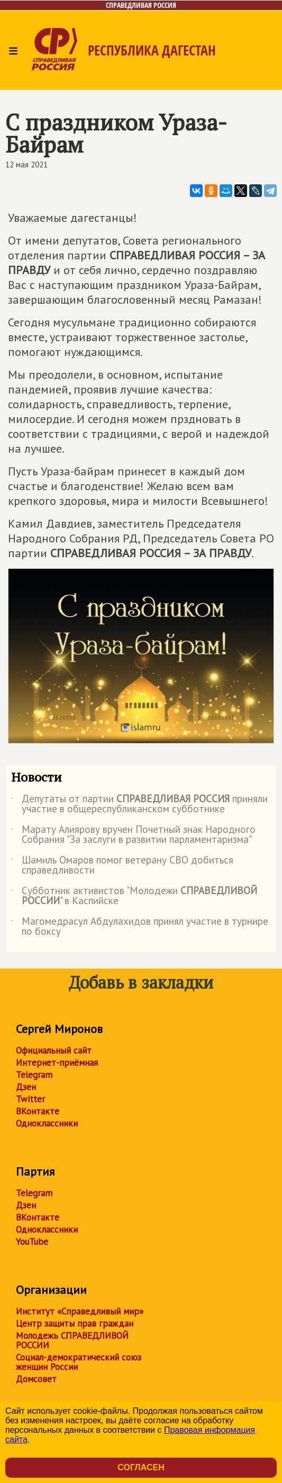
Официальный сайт (54, 1050)
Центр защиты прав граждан (74, 1323)
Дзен (26, 1087)
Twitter (30, 1099)
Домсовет (36, 1379)
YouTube (32, 1241)
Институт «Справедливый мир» (79, 1311)
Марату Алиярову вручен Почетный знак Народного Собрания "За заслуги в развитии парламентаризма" (133, 835)
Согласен (140, 1467)
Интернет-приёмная (57, 1062)
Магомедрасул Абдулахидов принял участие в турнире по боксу (139, 926)
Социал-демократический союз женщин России (78, 1362)
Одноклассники (47, 1123)
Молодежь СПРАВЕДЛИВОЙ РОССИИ (72, 1340)
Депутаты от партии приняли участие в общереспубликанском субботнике (139, 804)
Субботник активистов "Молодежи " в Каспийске (134, 896)
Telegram (34, 1075)
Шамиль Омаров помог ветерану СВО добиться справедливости (122, 865)
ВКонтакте (37, 1111)
